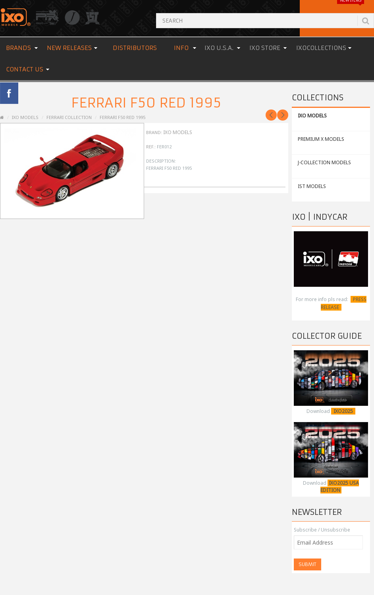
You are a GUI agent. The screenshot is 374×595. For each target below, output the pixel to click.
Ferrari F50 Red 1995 (122, 117)
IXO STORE (264, 48)
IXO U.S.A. (218, 48)
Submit (307, 564)
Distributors (135, 48)
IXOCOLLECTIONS (321, 48)
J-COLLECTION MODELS (324, 162)
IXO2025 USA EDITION (339, 486)
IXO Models (177, 132)
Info (181, 48)
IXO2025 (343, 411)
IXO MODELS (312, 115)
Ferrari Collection (69, 117)
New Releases (69, 48)
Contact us (24, 69)
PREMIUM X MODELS (321, 139)
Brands (18, 48)
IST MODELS (312, 186)
